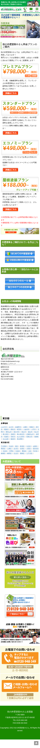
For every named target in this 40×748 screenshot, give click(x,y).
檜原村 (13, 439)
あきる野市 (20, 436)
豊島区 (24, 451)
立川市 (11, 427)
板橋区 (3, 453)
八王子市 (4, 427)
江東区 (9, 448)
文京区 (28, 446)
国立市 (23, 432)
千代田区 (4, 446)
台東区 (35, 446)
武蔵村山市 (30, 434)
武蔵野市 (18, 427)
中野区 (11, 451)
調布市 (13, 429)
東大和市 (6, 434)
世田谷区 (36, 448)
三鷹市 (25, 427)
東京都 (6, 418)
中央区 (11, 446)
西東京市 (29, 436)
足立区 (16, 453)
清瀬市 (13, 434)
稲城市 (6, 436)
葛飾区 (22, 453)
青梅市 (31, 427)
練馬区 (9, 453)
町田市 (19, 429)
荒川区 (35, 451)
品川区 (16, 448)
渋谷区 (5, 451)
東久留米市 (20, 434)
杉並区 (17, 451)
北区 (29, 451)
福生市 (30, 432)
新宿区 (22, 446)
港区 (16, 446)
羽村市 (13, 436)
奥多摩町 (20, 439)
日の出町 (6, 439)
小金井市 (26, 429)
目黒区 (22, 448)
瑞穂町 (36, 436)
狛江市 (36, 432)
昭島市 (6, 429)
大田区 (28, 448)
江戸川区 (29, 453)
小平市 (33, 429)
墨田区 (3, 448)
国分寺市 (17, 432)
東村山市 (9, 432)
